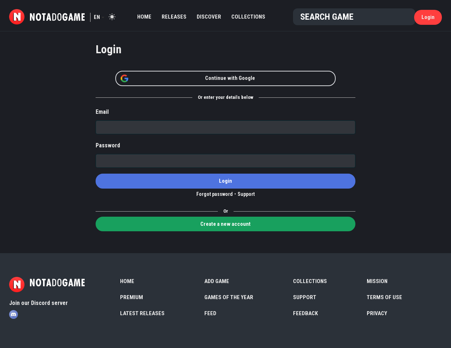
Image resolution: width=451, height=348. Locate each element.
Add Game (216, 281)
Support (246, 194)
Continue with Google (187, 78)
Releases (174, 16)
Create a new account (225, 224)
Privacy (377, 313)
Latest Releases (142, 313)
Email (102, 111)
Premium (131, 297)
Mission (377, 281)
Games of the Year (228, 297)
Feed (210, 313)
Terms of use (384, 297)
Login (428, 17)
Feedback (305, 313)
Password (108, 145)
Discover (209, 16)
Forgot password (214, 194)
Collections (248, 16)
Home (144, 16)
